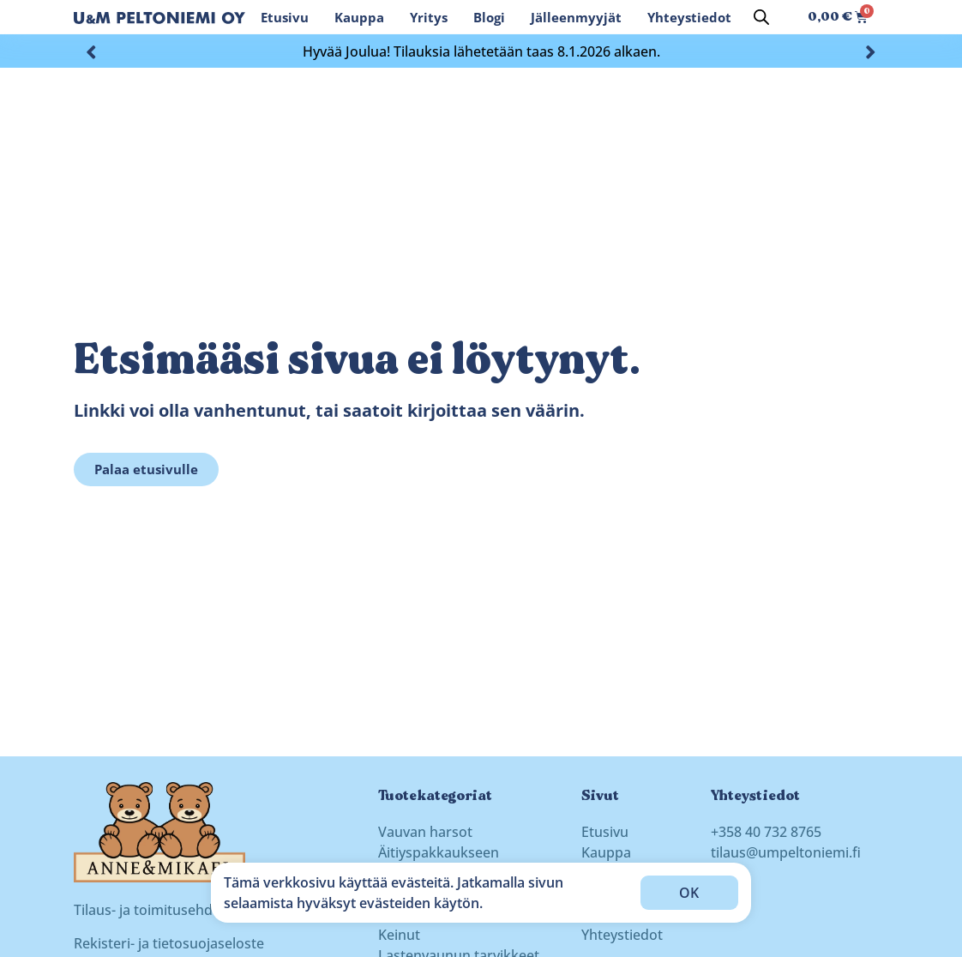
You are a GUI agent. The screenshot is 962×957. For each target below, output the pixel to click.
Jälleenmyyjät (576, 17)
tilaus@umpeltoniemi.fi (786, 852)
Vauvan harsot (425, 831)
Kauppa (359, 17)
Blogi (489, 17)
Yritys (429, 17)
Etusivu (285, 17)
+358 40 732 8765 (766, 831)
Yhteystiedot (689, 17)
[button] (91, 51)
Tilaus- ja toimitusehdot (150, 909)
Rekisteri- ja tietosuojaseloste (169, 943)
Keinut (399, 934)
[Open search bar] (761, 16)
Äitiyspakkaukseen (438, 852)
